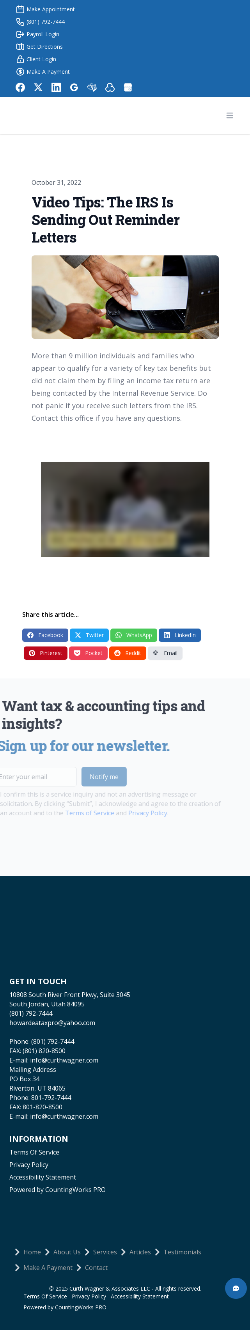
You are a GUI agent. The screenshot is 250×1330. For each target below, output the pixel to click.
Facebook (45, 635)
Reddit (127, 653)
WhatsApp (133, 635)
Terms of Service (75, 813)
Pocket (88, 653)
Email (165, 653)
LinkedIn (180, 635)
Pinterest (45, 653)
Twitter (89, 635)
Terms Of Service (34, 1152)
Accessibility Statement (42, 1177)
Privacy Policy (133, 813)
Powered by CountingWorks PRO (57, 1189)
